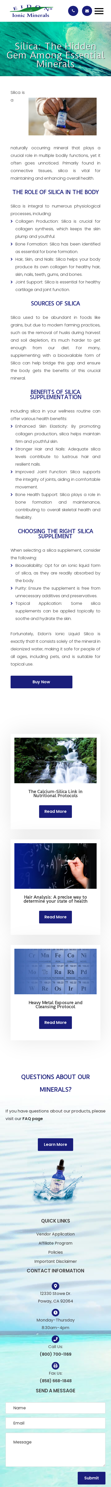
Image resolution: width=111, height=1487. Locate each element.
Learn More (55, 1144)
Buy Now (41, 682)
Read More (55, 811)
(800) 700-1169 (55, 1354)
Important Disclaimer (55, 1261)
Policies (55, 1252)
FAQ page (32, 1119)
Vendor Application (55, 1234)
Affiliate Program (55, 1243)
